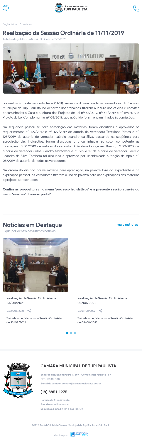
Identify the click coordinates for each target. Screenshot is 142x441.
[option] (35, 285)
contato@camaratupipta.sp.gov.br (81, 383)
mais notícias (127, 224)
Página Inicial (10, 24)
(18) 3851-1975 (53, 391)
